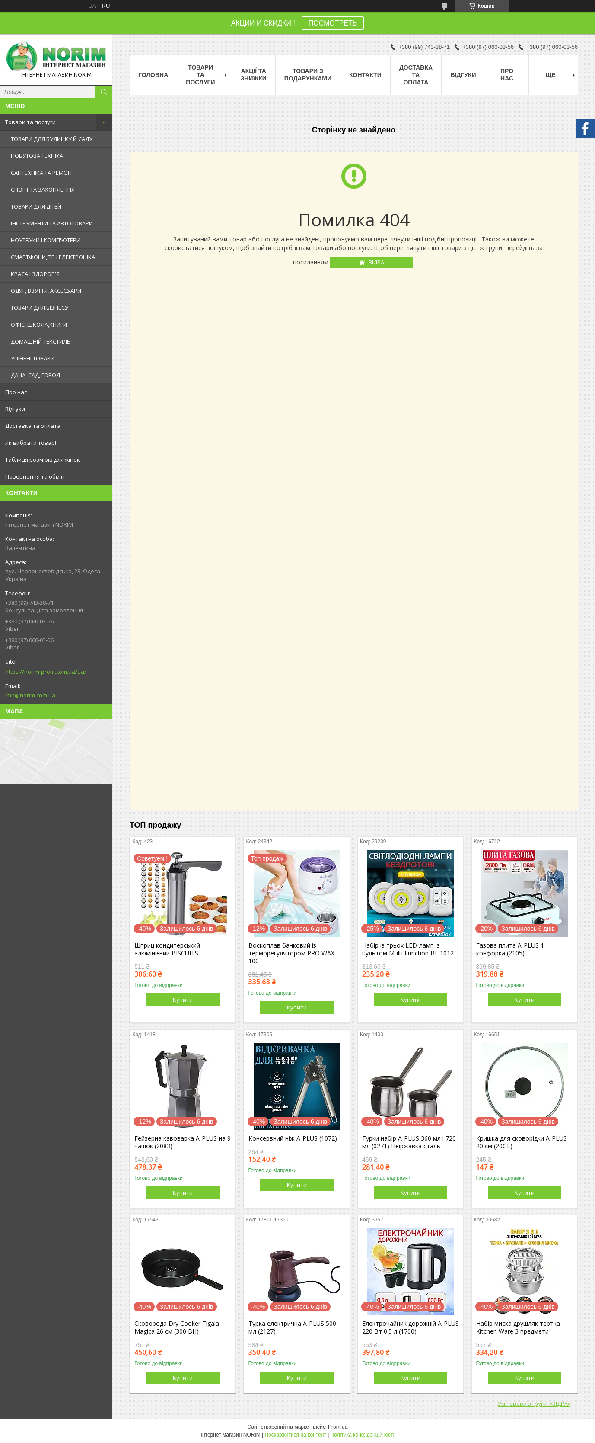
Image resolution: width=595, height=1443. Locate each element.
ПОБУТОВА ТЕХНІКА (37, 156)
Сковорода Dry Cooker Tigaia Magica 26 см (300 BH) (176, 1327)
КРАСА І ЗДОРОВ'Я (35, 274)
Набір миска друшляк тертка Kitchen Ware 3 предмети (518, 1327)
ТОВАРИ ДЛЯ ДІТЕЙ (36, 206)
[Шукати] (103, 91)
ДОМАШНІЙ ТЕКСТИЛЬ (40, 341)
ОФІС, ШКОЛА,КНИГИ (39, 324)
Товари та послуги (30, 122)
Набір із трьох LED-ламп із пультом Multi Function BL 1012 (408, 949)
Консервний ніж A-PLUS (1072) (292, 1138)
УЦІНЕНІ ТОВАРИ (32, 358)
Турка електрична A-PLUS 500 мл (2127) (292, 1327)
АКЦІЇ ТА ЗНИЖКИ (254, 74)
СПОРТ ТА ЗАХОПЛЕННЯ (43, 189)
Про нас (16, 392)
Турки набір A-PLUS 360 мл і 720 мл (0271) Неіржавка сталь (409, 1142)
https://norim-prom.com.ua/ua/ (45, 671)
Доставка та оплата (32, 426)
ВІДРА (376, 262)
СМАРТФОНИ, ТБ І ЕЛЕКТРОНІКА (53, 257)
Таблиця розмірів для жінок (42, 459)
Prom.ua (337, 1427)
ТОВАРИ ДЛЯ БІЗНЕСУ (39, 308)
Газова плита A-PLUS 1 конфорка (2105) (510, 949)
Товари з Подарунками (307, 74)
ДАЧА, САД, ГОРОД (35, 375)
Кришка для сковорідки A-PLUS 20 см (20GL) (521, 1142)
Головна (153, 74)
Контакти (365, 74)
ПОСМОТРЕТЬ (333, 23)
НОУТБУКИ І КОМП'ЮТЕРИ (45, 240)
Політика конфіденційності (363, 1435)
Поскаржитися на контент (295, 1435)
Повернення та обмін (34, 476)
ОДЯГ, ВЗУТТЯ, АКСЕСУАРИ (46, 291)
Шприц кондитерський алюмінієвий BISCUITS (167, 949)
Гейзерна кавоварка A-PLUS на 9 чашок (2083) (182, 1142)
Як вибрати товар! (30, 443)
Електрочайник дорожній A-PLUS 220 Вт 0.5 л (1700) (410, 1327)
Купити (183, 999)
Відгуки (15, 409)
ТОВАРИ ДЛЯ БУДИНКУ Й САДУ (51, 139)
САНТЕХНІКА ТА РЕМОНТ (43, 173)
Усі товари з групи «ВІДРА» (534, 1404)
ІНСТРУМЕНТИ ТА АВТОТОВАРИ (52, 223)
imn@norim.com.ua (30, 695)
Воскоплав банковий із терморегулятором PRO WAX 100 (291, 953)
